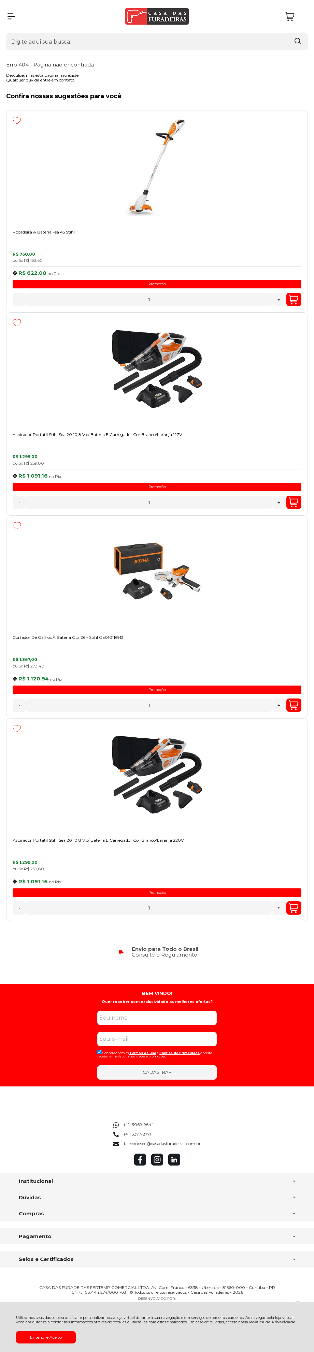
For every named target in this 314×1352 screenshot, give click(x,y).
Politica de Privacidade (179, 1053)
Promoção (157, 284)
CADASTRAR (157, 1072)
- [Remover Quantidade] (19, 299)
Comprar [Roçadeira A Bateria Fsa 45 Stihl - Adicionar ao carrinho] (293, 300)
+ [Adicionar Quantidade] (278, 299)
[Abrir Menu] (11, 16)
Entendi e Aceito (46, 1337)
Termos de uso (142, 1053)
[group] (157, 952)
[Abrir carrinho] (295, 16)
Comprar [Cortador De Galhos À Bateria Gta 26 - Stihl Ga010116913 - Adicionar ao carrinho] (293, 705)
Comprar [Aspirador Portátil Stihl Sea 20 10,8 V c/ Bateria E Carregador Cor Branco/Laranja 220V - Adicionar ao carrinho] (293, 908)
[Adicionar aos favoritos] (17, 120)
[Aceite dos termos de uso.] (99, 1052)
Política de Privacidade (272, 1322)
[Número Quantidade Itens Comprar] (149, 299)
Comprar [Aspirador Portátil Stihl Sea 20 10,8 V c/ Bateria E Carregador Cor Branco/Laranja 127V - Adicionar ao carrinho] (293, 502)
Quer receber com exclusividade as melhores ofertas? (157, 1002)
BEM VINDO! (157, 993)
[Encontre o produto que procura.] (297, 41)
